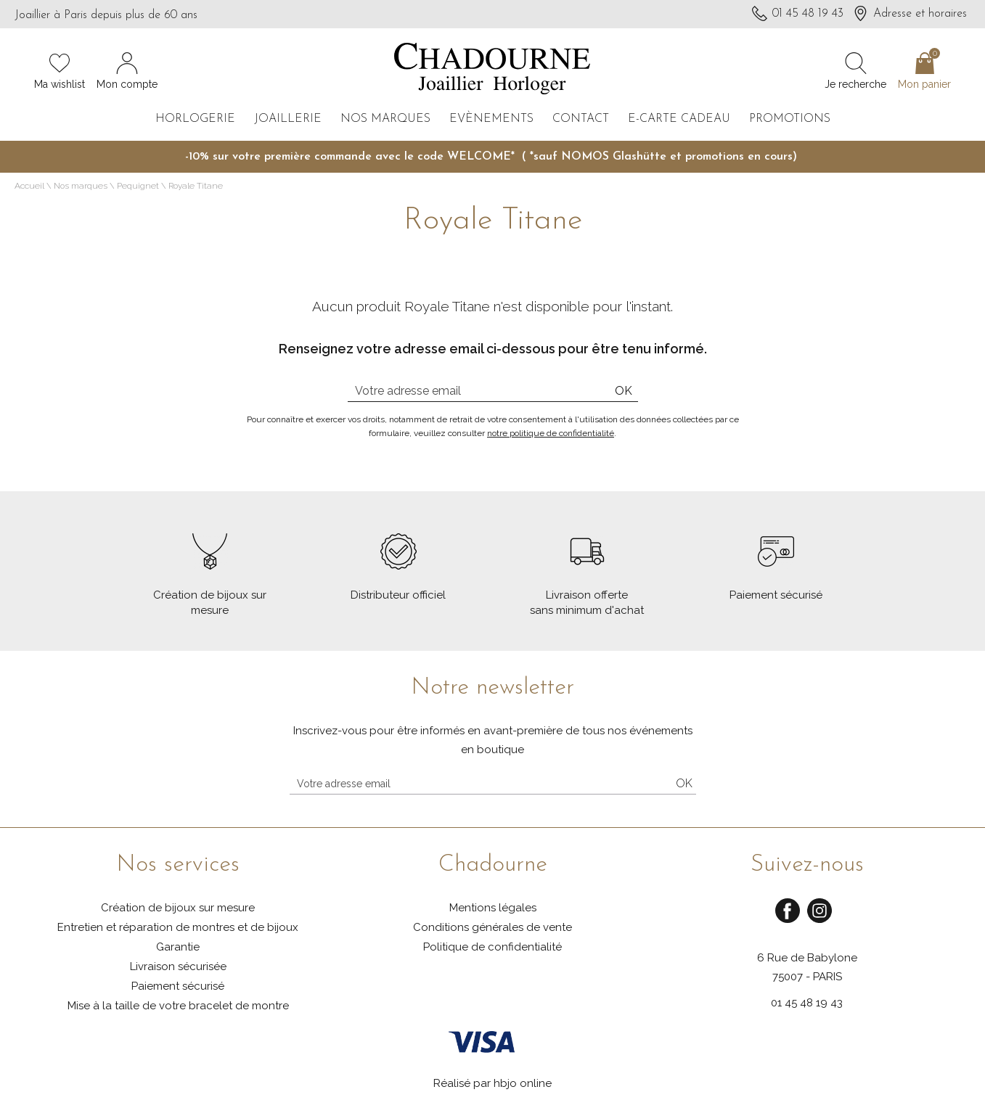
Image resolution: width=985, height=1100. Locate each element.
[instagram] (819, 920)
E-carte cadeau (679, 119)
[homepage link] (492, 70)
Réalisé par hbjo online (492, 1083)
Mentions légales (492, 907)
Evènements (491, 119)
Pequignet (138, 186)
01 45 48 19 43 (807, 1002)
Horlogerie (195, 119)
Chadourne (492, 865)
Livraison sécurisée (178, 966)
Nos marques (385, 119)
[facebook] (787, 920)
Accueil (29, 186)
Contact (580, 119)
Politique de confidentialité (492, 946)
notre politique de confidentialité (550, 433)
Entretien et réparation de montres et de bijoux (177, 927)
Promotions (789, 119)
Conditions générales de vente (492, 927)
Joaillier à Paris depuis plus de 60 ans (106, 15)
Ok (623, 391)
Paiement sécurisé (177, 986)
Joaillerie (288, 119)
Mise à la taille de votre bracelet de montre (178, 1005)
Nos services (178, 865)
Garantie (178, 946)
